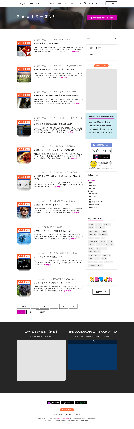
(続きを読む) (76, 52)
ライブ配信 (93, 234)
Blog (65, 3)
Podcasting (95, 205)
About (52, 3)
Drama (75, 253)
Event (75, 172)
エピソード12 (46, 172)
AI (103, 238)
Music (74, 92)
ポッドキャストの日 (97, 202)
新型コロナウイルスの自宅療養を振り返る (54, 230)
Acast (104, 132)
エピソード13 (46, 146)
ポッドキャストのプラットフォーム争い (53, 282)
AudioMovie (93, 262)
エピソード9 (46, 279)
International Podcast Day (105, 245)
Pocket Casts (105, 129)
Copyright (73, 66)
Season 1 (94, 183)
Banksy (103, 241)
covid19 (60, 227)
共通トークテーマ (95, 255)
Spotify (109, 122)
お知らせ (94, 194)
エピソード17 (46, 40)
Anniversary (103, 234)
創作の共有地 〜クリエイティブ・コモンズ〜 (55, 69)
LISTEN (92, 122)
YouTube (94, 125)
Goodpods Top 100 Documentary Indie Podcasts (101, 168)
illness (92, 245)
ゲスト (99, 224)
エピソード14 (46, 118)
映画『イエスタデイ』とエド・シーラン (53, 204)
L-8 (98, 238)
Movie (69, 40)
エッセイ (94, 196)
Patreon (94, 207)
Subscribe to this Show (102, 18)
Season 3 (94, 188)
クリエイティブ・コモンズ (63, 418)
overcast (94, 132)
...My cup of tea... (29, 3)
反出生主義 (107, 255)
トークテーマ (102, 248)
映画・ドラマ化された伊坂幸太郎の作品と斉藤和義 (57, 95)
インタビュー (100, 227)
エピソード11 (46, 201)
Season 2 (94, 186)
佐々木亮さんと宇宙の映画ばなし (50, 43)
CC (68, 66)
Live (111, 3)
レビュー (94, 199)
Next (42, 312)
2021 (97, 258)
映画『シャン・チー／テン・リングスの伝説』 (56, 149)
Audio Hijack (93, 241)
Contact (71, 3)
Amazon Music (106, 126)
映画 (91, 258)
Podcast (58, 3)
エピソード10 (46, 253)
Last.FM (101, 291)
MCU (69, 146)
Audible (94, 129)
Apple (74, 279)
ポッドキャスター (95, 252)
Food (110, 241)
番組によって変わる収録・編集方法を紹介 (54, 123)
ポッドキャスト (73, 118)
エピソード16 (46, 66)
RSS (111, 133)
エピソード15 (46, 92)
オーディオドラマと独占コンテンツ (51, 256)
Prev (23, 306)
